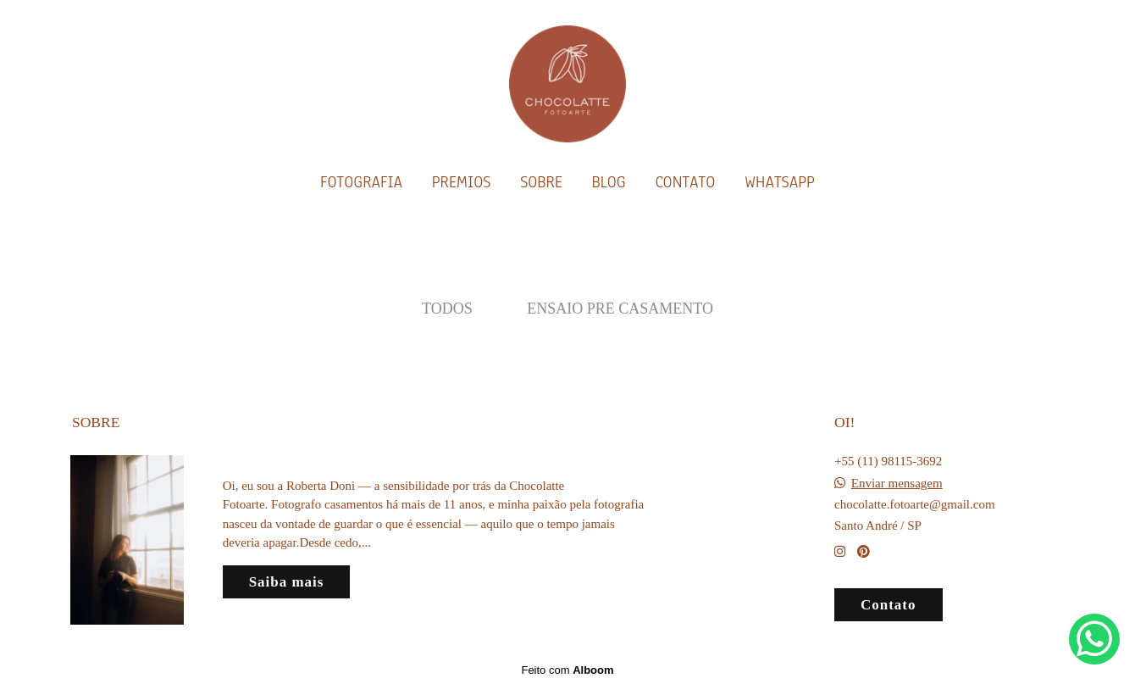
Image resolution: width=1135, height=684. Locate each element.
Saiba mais (286, 582)
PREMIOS (461, 182)
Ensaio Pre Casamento (620, 308)
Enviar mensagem (897, 483)
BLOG (608, 182)
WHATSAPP (780, 182)
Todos (447, 308)
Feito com (567, 670)
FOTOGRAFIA (361, 182)
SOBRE (541, 182)
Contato (888, 605)
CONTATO (685, 182)
